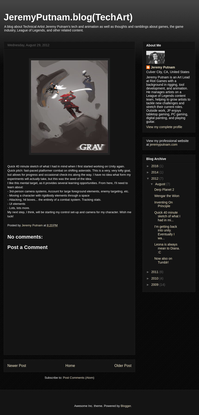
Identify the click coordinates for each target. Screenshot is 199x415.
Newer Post (16, 366)
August (160, 184)
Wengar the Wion (166, 196)
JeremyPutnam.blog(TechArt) (68, 17)
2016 (155, 166)
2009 (155, 284)
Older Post (122, 366)
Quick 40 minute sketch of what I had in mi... (167, 216)
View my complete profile (164, 127)
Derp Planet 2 (164, 189)
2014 (155, 172)
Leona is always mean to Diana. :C (167, 248)
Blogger (126, 406)
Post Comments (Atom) (78, 377)
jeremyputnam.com (163, 144)
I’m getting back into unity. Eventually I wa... (165, 232)
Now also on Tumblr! (163, 260)
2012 (155, 178)
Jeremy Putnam (163, 67)
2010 (155, 278)
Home (70, 366)
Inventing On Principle (163, 204)
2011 (155, 272)
